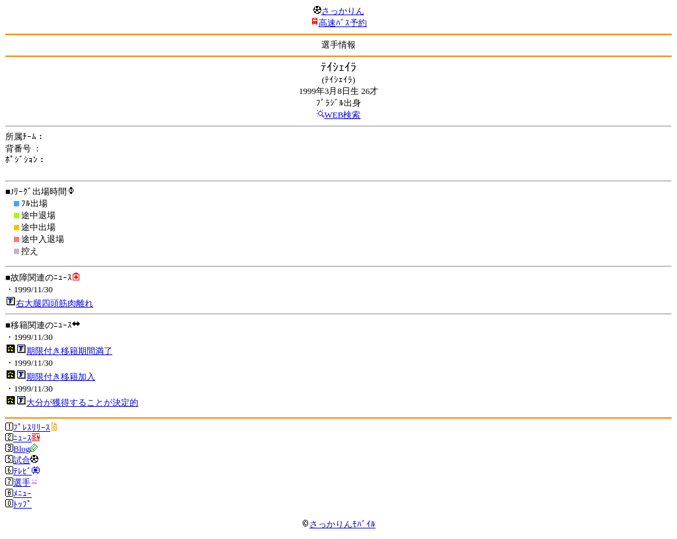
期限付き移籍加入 (60, 377)
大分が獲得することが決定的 (82, 402)
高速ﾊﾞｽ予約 (343, 23)
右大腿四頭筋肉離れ (54, 303)
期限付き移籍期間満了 (69, 351)
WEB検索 (343, 115)
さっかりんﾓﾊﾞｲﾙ (338, 524)
